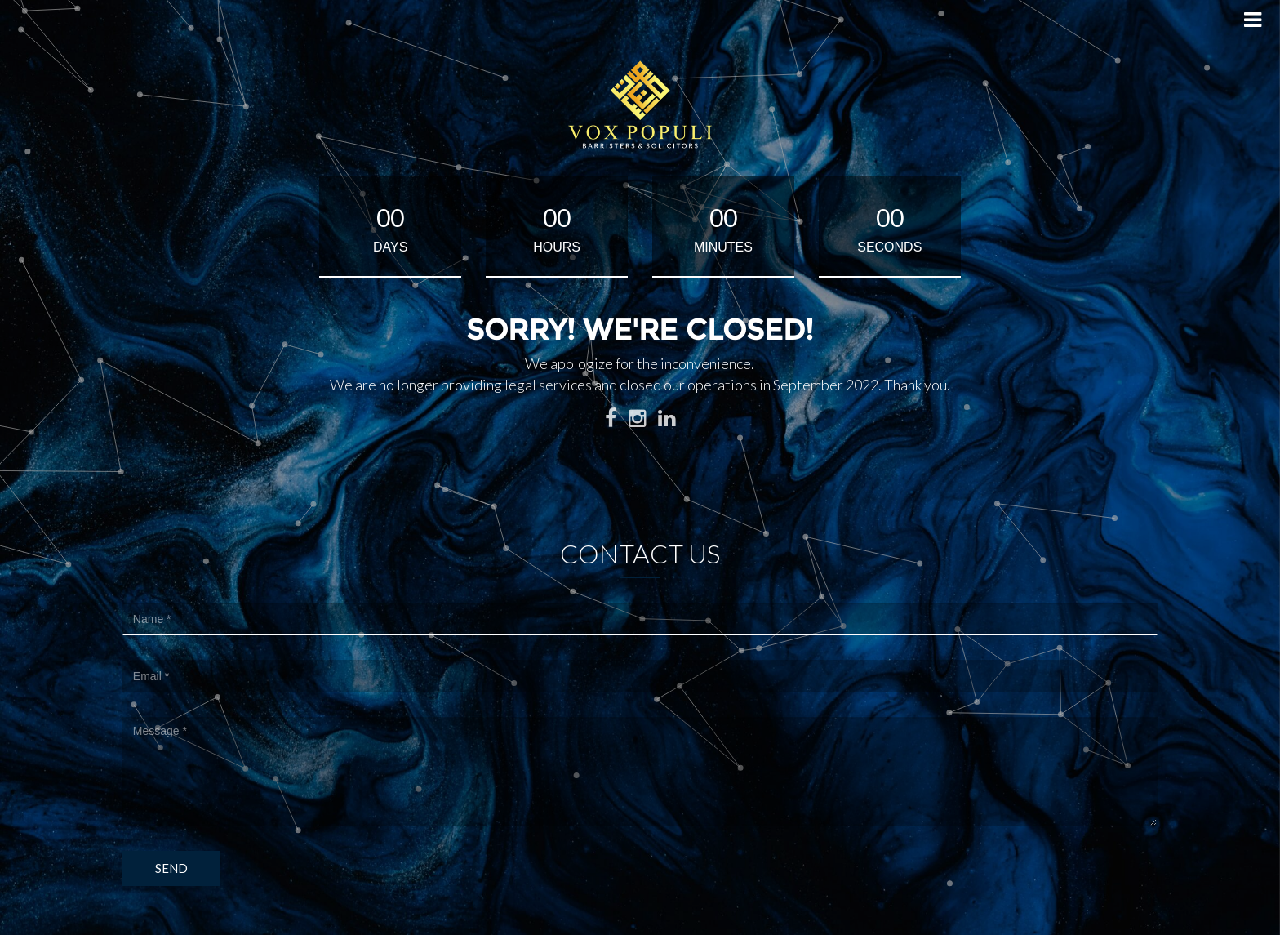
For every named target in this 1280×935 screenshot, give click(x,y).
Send (171, 868)
